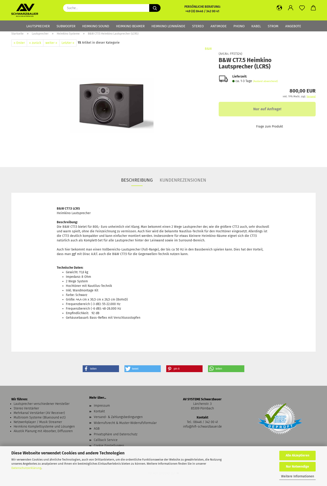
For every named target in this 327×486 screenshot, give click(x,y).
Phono (239, 26)
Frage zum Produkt (269, 126)
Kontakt (99, 411)
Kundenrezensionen (183, 180)
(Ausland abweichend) (265, 81)
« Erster (19, 43)
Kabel (256, 26)
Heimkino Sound (95, 26)
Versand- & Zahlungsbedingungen (118, 417)
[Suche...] (155, 8)
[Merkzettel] (302, 8)
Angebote (293, 26)
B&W (208, 49)
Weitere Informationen (297, 476)
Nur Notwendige (297, 466)
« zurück (35, 43)
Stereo (198, 26)
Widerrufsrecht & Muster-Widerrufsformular (125, 423)
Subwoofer (66, 26)
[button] (279, 8)
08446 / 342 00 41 (205, 422)
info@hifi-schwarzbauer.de (202, 426)
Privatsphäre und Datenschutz (115, 434)
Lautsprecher (38, 26)
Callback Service (106, 440)
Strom (273, 26)
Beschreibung (137, 180)
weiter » (51, 43)
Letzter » (68, 43)
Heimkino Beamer (130, 26)
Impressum (102, 406)
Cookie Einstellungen (109, 446)
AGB (96, 429)
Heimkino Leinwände (168, 26)
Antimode (219, 26)
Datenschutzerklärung (26, 468)
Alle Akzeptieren (297, 455)
